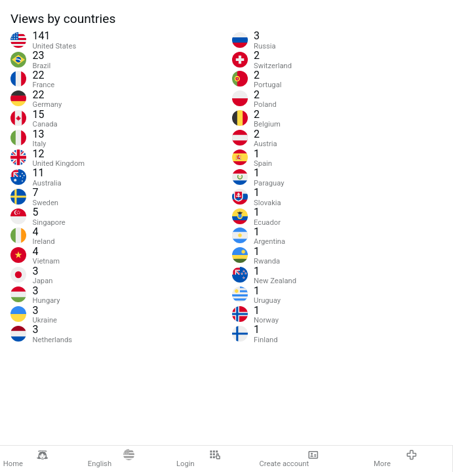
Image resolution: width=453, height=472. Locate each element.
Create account (289, 459)
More (395, 459)
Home (26, 459)
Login (198, 459)
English (111, 459)
